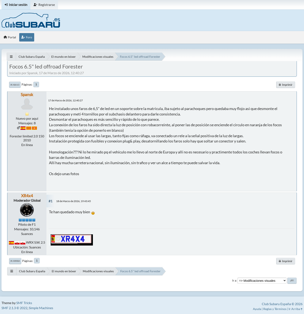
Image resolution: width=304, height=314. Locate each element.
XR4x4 (27, 195)
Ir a (234, 280)
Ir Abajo (14, 84)
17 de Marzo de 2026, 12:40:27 (65, 100)
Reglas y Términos (274, 309)
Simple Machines (41, 308)
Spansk (27, 94)
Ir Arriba (15, 261)
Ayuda (257, 309)
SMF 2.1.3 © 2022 (14, 308)
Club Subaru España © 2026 (282, 304)
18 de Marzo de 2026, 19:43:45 (73, 201)
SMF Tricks (24, 303)
